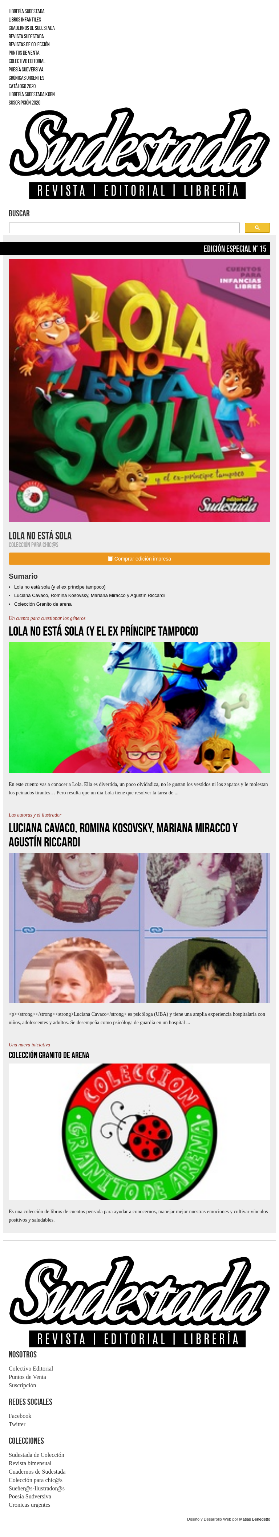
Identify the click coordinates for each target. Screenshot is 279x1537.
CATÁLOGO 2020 (22, 86)
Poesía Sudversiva (30, 1496)
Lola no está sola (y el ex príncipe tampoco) (59, 587)
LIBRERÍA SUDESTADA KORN (32, 94)
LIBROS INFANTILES (25, 19)
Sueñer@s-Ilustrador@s (37, 1488)
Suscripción (22, 1385)
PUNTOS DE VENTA (24, 53)
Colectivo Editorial (31, 1368)
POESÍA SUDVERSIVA (26, 69)
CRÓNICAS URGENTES (26, 78)
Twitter (17, 1424)
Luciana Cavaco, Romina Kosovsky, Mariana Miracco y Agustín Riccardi (89, 595)
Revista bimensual (30, 1463)
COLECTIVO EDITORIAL (27, 61)
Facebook (20, 1416)
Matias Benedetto (254, 1519)
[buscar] (124, 228)
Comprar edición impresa (139, 559)
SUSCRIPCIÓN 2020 (24, 102)
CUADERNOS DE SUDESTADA (32, 28)
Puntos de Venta (27, 1377)
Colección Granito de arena (43, 604)
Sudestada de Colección (36, 1455)
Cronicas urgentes (29, 1505)
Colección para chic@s (35, 1480)
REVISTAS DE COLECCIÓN (29, 44)
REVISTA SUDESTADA (26, 36)
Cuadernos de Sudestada (37, 1472)
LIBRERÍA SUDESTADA (27, 11)
